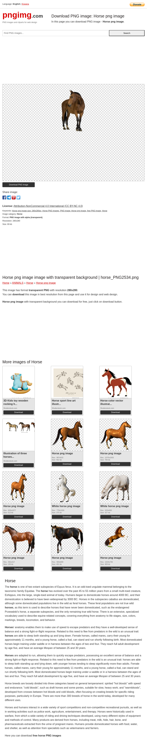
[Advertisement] (73, 61)
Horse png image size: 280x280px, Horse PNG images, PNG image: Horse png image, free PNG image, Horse (59, 211)
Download (18, 412)
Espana (25, 4)
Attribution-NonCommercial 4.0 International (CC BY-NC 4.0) (48, 206)
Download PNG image (18, 185)
